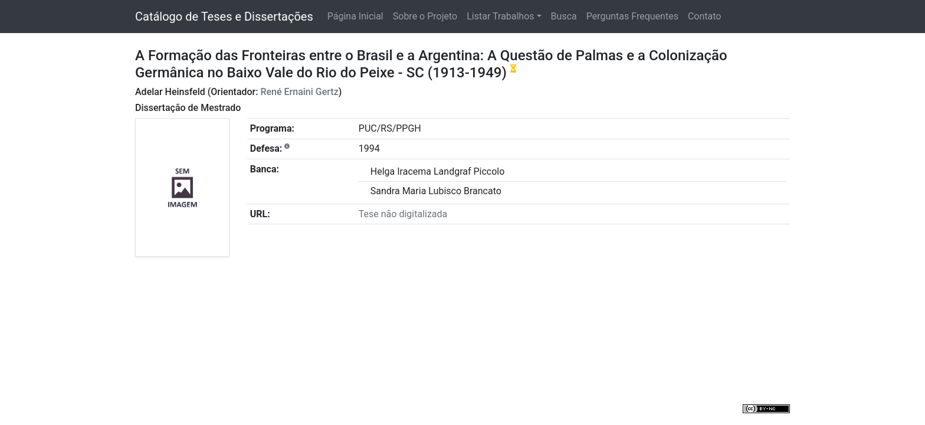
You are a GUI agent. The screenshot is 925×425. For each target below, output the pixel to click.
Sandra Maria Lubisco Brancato (435, 191)
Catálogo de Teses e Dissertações (224, 16)
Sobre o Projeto (425, 16)
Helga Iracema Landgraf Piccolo (437, 171)
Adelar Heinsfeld (170, 91)
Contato (704, 16)
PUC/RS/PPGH (390, 128)
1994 (369, 148)
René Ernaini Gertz (299, 91)
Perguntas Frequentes (632, 16)
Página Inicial (355, 16)
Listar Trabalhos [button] (500, 16)
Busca (564, 16)
